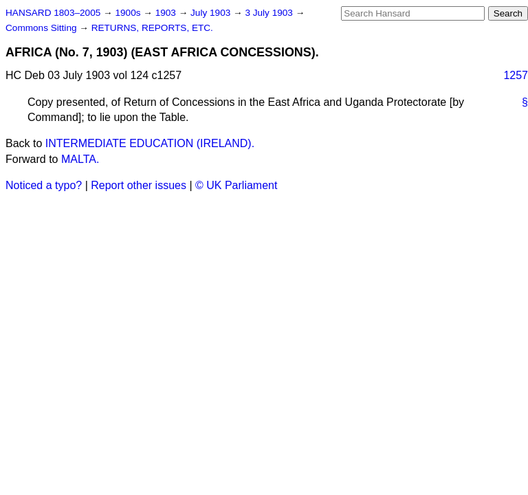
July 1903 (211, 13)
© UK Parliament (236, 185)
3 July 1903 (270, 13)
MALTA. (80, 159)
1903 (167, 13)
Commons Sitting (42, 28)
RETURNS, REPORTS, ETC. (152, 28)
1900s (129, 13)
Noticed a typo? (44, 185)
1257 (515, 75)
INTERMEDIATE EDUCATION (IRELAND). (149, 143)
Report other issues (138, 185)
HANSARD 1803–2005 (53, 13)
